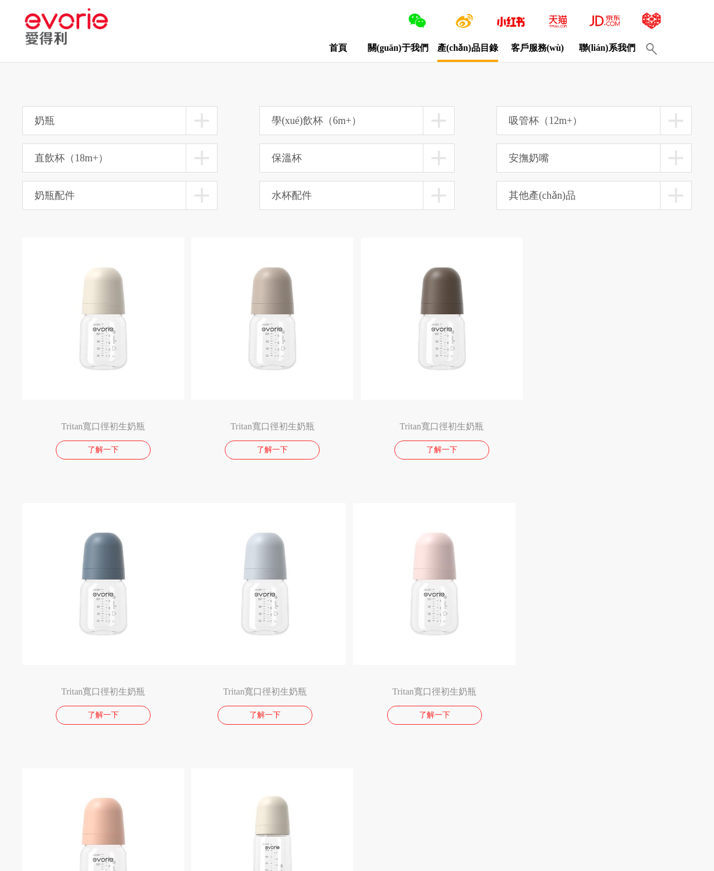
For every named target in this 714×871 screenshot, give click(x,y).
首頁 (337, 47)
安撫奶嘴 (529, 158)
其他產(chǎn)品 (542, 195)
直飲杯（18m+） (71, 158)
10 (95, 785)
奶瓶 (45, 120)
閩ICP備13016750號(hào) (216, 857)
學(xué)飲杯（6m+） (316, 120)
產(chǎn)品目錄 (467, 47)
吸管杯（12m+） (545, 120)
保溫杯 (287, 158)
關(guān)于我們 (397, 47)
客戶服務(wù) (536, 47)
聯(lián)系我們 (606, 47)
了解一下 (103, 450)
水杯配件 (292, 195)
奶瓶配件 (55, 195)
